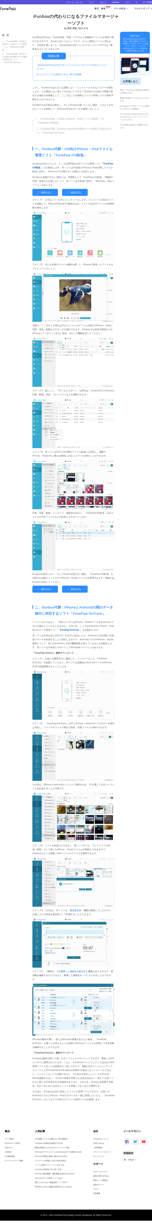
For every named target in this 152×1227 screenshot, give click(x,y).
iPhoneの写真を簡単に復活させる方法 (51, 1155)
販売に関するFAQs (101, 1175)
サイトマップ (98, 1155)
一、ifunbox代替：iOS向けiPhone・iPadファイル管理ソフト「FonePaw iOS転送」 (14, 45)
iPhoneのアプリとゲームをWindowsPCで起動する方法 (58, 1151)
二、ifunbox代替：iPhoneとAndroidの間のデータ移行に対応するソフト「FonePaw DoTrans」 (14, 58)
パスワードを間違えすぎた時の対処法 (50, 1160)
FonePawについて (101, 1138)
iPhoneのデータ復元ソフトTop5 (48, 1177)
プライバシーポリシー (102, 1151)
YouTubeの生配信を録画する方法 (48, 1142)
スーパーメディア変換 (14, 1160)
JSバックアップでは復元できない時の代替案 (59, 74)
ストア (91, 2)
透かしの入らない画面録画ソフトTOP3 (51, 1181)
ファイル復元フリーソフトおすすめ (49, 1164)
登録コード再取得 (100, 1179)
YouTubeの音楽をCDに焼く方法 (48, 1168)
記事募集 (96, 1192)
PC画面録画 (10, 1155)
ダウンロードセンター (74, 2)
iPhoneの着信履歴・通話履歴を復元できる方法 (54, 1173)
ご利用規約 (97, 1147)
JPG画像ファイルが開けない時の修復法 (51, 1138)
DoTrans (135, 35)
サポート (103, 2)
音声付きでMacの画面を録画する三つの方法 (53, 1186)
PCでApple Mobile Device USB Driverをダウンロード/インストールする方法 (134, 117)
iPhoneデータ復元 (12, 1142)
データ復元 (9, 1138)
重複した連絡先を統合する (74, 970)
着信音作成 (75, 909)
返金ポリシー (98, 1184)
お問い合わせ (98, 1142)
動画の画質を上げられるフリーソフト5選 (52, 1147)
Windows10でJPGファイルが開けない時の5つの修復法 (135, 107)
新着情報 (115, 2)
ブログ (127, 2)
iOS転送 (8, 1151)
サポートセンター (100, 1171)
